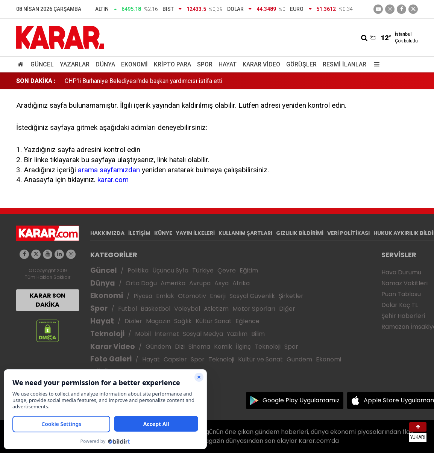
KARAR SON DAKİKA (47, 300)
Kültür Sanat (214, 321)
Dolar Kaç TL (399, 305)
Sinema (199, 346)
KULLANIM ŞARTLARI (245, 233)
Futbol (127, 308)
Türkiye (203, 270)
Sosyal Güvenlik (252, 296)
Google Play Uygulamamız (301, 400)
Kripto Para (172, 64)
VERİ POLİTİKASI (348, 233)
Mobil (143, 334)
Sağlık (183, 321)
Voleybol (187, 308)
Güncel (42, 64)
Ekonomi (134, 64)
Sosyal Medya (203, 334)
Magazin (158, 321)
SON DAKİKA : (36, 80)
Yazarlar (75, 64)
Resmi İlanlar (344, 64)
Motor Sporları (253, 308)
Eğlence (247, 321)
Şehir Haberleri (403, 316)
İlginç (243, 346)
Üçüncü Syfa (170, 270)
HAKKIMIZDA (107, 233)
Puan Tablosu (401, 294)
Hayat (228, 64)
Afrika (241, 283)
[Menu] (375, 64)
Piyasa (143, 296)
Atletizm (216, 308)
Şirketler (291, 296)
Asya (221, 283)
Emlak (165, 296)
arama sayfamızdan (109, 170)
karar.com (113, 179)
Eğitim (249, 270)
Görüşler (301, 64)
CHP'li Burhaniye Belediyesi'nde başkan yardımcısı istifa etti (143, 80)
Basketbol (155, 308)
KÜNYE (163, 233)
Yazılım (237, 334)
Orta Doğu (141, 283)
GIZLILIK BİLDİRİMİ (299, 233)
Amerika (173, 283)
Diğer (287, 308)
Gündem (158, 346)
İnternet (167, 334)
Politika (138, 270)
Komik (223, 346)
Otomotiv (192, 296)
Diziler (133, 321)
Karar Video (261, 64)
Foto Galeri (111, 359)
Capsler (175, 359)
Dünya (105, 64)
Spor (204, 64)
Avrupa (200, 283)
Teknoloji (107, 334)
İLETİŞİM (139, 233)
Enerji (218, 296)
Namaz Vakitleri (404, 283)
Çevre (226, 270)
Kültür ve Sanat (260, 359)
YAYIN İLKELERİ (195, 233)
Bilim (258, 334)
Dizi (180, 346)
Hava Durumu (401, 272)
